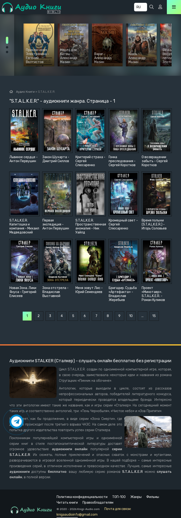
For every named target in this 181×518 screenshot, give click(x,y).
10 (131, 316)
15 (154, 316)
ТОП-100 (119, 497)
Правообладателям (97, 503)
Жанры (136, 497)
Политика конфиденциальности (82, 497)
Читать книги (67, 503)
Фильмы (152, 497)
